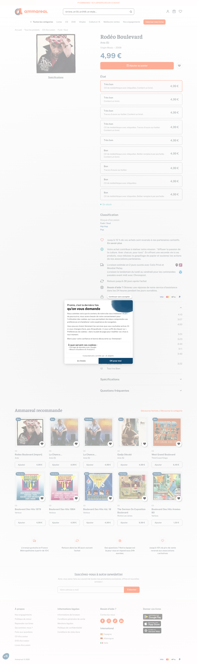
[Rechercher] (98, 12)
